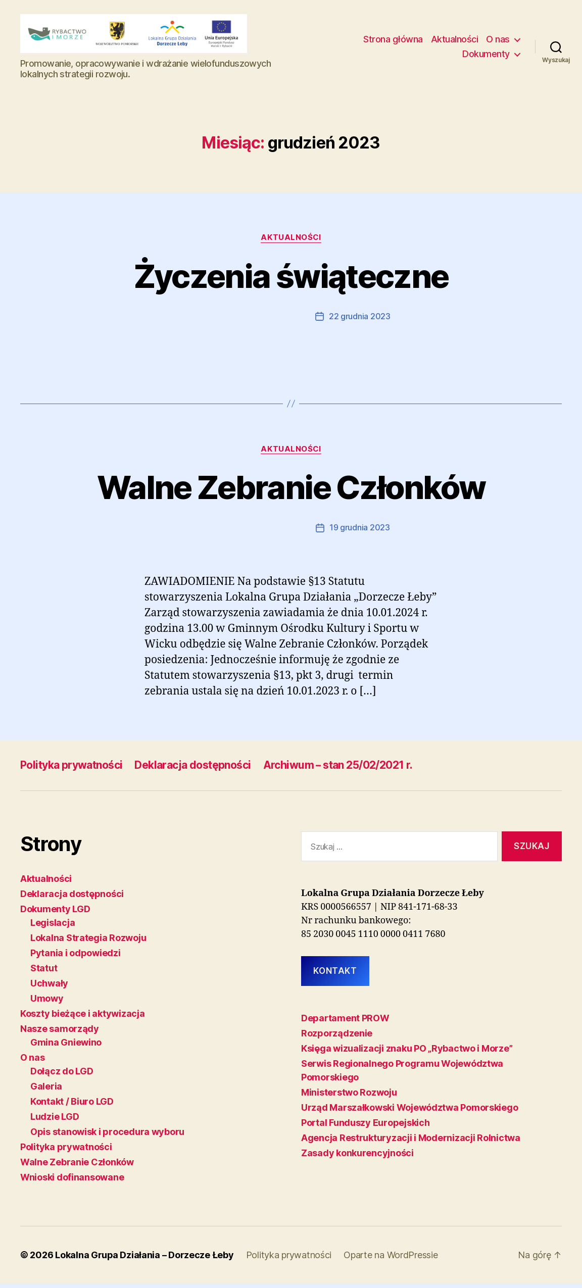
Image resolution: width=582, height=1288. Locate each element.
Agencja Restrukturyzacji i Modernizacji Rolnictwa (410, 1141)
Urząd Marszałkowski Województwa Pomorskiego (409, 1111)
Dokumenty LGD (55, 913)
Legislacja (52, 927)
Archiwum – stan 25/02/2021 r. (338, 769)
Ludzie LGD (54, 1121)
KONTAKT (335, 975)
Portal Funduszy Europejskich (365, 1126)
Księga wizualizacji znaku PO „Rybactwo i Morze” (406, 1052)
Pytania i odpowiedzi (75, 957)
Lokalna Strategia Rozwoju (88, 942)
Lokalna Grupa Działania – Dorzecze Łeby (144, 1259)
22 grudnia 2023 (360, 321)
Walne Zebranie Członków (291, 492)
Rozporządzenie (336, 1037)
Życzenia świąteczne (291, 281)
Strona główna (393, 41)
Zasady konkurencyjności (357, 1157)
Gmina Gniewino (66, 1047)
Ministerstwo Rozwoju (349, 1096)
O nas (498, 41)
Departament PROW (345, 1022)
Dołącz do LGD (61, 1075)
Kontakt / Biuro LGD (72, 1106)
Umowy (47, 1003)
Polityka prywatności (71, 769)
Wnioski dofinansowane (72, 1181)
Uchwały (49, 987)
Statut (43, 972)
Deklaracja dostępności (192, 769)
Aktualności (454, 41)
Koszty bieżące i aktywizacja (82, 1018)
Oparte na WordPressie (391, 1259)
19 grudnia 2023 (359, 532)
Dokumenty (486, 57)
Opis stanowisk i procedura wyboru (107, 1136)
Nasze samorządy (59, 1033)
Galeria (46, 1090)
